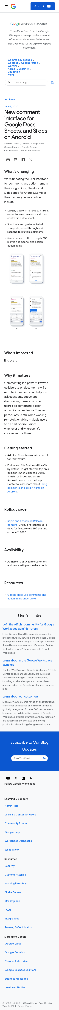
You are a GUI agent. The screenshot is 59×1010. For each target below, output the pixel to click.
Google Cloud (13, 943)
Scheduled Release (30, 150)
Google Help (12, 832)
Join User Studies (15, 987)
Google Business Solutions (20, 970)
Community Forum (16, 823)
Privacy (21, 1006)
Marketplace (12, 901)
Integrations (12, 918)
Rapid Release (11, 150)
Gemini (13, 66)
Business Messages (16, 978)
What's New (12, 849)
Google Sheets (12, 147)
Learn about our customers (21, 696)
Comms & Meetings (21, 60)
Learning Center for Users (20, 814)
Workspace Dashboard (18, 841)
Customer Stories (15, 874)
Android (8, 143)
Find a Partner (13, 892)
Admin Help (11, 805)
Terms (28, 1006)
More (12, 74)
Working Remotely (16, 883)
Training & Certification (18, 927)
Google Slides (29, 147)
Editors (25, 143)
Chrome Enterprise (16, 961)
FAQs (8, 909)
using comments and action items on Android (27, 488)
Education (15, 71)
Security (10, 866)
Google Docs (38, 143)
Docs (17, 143)
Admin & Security (19, 69)
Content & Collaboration (24, 63)
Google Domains (15, 952)
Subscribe (42, 6)
